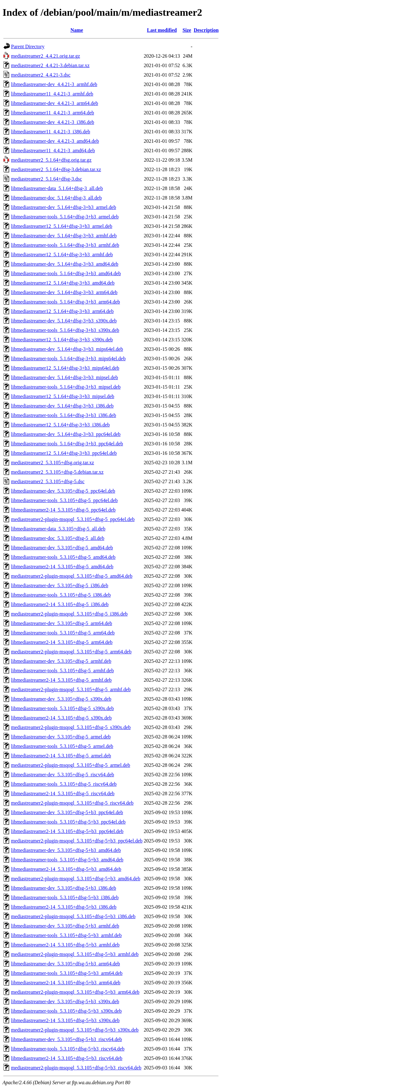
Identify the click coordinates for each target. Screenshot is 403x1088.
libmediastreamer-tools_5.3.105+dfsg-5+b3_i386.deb (65, 897)
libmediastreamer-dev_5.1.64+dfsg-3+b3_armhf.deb (63, 235)
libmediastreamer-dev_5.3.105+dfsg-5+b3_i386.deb (63, 888)
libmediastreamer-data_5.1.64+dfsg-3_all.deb (57, 188)
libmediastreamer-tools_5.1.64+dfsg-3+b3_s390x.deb (65, 330)
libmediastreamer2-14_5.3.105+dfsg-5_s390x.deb (61, 718)
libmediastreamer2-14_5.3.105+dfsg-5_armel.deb (61, 755)
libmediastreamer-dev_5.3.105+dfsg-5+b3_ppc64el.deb (67, 812)
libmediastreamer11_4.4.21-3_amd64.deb (53, 150)
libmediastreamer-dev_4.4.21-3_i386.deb (52, 122)
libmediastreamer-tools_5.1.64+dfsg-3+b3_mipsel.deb (66, 387)
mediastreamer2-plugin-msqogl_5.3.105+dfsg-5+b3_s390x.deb (75, 1030)
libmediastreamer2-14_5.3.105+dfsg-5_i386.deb (60, 604)
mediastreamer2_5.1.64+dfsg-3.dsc (46, 179)
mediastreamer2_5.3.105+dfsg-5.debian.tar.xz (57, 472)
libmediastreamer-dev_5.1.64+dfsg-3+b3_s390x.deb (63, 320)
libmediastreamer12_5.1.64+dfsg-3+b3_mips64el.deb (65, 368)
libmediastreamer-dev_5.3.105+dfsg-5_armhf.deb (61, 661)
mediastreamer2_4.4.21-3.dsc (41, 75)
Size (187, 30)
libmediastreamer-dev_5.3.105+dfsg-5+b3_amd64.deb (66, 850)
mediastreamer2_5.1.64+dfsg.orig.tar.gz (51, 160)
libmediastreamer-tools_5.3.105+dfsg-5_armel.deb (62, 746)
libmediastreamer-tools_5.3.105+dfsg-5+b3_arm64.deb (66, 973)
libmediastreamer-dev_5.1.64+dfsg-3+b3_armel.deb (63, 207)
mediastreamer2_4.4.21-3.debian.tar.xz (50, 65)
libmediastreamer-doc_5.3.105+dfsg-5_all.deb (57, 538)
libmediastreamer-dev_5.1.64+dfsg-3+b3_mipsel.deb (64, 377)
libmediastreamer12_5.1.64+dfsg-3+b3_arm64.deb (62, 311)
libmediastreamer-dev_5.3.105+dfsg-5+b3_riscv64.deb (66, 1039)
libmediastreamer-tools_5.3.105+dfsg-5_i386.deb (61, 595)
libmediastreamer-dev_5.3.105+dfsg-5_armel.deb (61, 736)
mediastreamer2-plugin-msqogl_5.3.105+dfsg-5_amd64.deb (71, 576)
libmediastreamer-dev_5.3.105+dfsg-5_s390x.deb (61, 699)
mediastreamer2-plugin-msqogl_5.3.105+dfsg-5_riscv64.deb (72, 803)
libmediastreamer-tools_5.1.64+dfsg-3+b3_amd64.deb (66, 273)
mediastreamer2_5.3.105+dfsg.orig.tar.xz (52, 462)
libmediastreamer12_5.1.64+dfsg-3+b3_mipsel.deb (62, 396)
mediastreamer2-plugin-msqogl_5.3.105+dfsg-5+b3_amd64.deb (75, 878)
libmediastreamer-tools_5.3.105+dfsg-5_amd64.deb (63, 557)
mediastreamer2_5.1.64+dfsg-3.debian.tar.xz (56, 169)
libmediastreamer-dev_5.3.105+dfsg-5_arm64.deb (61, 623)
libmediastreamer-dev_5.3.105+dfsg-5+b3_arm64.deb (65, 963)
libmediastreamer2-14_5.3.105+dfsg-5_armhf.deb (61, 680)
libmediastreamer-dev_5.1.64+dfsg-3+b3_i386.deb (62, 405)
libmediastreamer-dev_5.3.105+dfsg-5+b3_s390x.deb (65, 1001)
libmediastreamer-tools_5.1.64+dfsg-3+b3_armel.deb (65, 216)
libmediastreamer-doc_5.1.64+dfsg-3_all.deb (56, 197)
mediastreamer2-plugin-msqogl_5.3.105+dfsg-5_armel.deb (70, 765)
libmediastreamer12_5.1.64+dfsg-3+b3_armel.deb (61, 226)
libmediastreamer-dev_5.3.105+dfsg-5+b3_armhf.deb (65, 926)
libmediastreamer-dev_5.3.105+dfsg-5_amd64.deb (62, 547)
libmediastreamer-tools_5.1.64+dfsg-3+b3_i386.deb (63, 415)
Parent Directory (27, 46)
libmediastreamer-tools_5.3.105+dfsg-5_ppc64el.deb (64, 500)
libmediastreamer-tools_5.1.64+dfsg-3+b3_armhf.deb (65, 245)
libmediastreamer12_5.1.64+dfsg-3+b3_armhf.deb (62, 254)
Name (77, 30)
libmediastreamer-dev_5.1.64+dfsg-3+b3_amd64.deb (64, 264)
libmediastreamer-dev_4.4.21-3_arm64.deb (54, 103)
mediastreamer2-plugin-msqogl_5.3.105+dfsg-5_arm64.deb (71, 651)
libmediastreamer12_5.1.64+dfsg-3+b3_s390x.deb (62, 339)
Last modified (162, 30)
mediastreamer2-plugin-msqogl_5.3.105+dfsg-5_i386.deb (69, 613)
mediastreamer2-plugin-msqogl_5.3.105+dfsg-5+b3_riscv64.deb (76, 1067)
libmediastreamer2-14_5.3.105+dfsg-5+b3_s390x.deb (65, 1020)
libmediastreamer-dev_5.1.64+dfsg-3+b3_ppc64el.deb (66, 434)
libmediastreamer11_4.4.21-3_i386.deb (50, 131)
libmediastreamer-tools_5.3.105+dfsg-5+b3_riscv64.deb (67, 1048)
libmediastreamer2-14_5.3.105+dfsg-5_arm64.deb (61, 642)
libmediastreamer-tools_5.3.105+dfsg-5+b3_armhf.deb (66, 935)
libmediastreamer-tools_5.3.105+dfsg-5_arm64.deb (63, 632)
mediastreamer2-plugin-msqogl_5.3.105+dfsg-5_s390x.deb (71, 727)
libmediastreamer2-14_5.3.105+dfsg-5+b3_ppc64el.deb (67, 831)
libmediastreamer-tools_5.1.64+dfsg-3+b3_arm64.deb (65, 301)
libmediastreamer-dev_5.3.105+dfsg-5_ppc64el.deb (63, 491)
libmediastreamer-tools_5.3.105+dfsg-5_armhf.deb (62, 670)
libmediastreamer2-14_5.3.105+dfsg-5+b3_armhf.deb (65, 944)
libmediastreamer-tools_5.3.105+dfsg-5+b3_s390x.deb (66, 1011)
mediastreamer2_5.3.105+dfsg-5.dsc (47, 481)
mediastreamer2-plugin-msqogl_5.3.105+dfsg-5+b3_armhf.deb (75, 954)
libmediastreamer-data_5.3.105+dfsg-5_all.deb (58, 528)
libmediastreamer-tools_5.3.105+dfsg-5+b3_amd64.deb (67, 859)
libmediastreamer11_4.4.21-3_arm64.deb (52, 112)
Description (206, 30)
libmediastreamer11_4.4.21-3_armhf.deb (52, 93)
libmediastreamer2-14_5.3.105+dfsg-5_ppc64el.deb (63, 509)
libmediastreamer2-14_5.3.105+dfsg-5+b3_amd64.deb (66, 869)
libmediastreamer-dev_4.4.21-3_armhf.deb (54, 84)
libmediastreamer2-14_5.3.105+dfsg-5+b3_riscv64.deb (66, 1058)
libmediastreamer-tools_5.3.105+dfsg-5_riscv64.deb (63, 784)
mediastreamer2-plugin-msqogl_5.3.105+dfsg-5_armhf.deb (71, 689)
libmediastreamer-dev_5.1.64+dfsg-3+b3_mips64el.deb (67, 349)
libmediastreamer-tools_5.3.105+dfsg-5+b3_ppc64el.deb (68, 822)
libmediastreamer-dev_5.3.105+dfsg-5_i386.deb (59, 585)
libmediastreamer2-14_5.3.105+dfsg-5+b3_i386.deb (63, 907)
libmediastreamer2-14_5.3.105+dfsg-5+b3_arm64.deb (65, 982)
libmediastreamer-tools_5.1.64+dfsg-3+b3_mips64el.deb (68, 358)
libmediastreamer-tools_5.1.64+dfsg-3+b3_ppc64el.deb (67, 443)
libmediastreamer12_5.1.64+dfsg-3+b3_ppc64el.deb (64, 453)
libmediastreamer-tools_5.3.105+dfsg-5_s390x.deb (62, 708)
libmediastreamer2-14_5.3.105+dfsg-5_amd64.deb (62, 566)
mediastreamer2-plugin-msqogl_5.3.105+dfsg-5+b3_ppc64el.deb (77, 840)
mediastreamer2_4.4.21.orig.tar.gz (45, 56)
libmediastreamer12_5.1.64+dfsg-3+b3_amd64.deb (63, 283)
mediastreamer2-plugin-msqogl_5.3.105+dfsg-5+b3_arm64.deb (75, 992)
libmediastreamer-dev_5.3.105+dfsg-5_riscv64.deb (62, 774)
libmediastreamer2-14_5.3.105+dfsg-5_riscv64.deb (63, 793)
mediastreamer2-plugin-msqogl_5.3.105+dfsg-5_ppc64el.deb (73, 519)
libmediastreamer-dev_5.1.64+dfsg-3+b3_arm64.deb (64, 292)
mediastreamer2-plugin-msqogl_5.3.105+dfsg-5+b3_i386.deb (73, 916)
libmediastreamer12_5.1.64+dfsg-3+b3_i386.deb (60, 424)
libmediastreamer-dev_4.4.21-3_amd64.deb (55, 141)
